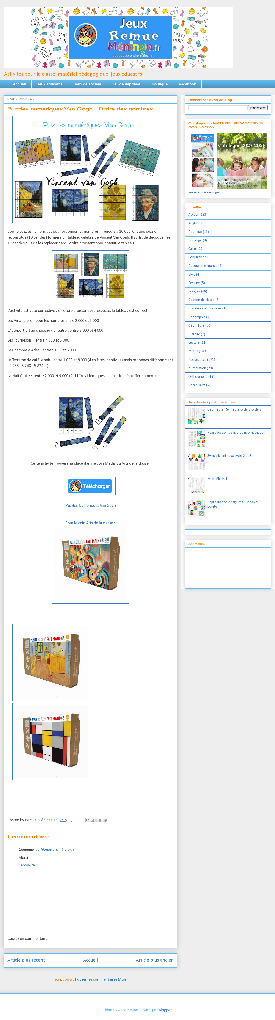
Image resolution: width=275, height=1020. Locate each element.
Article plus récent (26, 960)
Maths (193, 351)
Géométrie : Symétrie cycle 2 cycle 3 (234, 409)
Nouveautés (197, 360)
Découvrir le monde (202, 266)
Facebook (187, 84)
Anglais (193, 223)
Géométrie (196, 326)
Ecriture (194, 283)
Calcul (192, 249)
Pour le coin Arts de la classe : (90, 523)
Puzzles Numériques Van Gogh (91, 506)
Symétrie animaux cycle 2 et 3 (229, 456)
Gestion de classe (201, 300)
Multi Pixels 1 (217, 479)
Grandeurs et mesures (204, 308)
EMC (191, 274)
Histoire (194, 334)
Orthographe (197, 377)
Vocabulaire (196, 385)
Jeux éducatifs (50, 84)
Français (194, 291)
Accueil (19, 84)
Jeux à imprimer (126, 84)
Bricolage (195, 240)
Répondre (26, 865)
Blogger (165, 1010)
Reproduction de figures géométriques (236, 433)
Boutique (160, 84)
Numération (197, 368)
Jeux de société (87, 84)
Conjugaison (197, 257)
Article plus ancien (155, 960)
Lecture (194, 343)
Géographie (196, 317)
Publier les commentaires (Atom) (102, 979)
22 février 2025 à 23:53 (55, 850)
